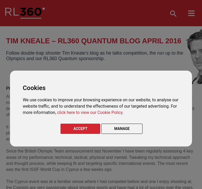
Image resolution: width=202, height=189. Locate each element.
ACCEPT (80, 129)
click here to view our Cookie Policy (89, 112)
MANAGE (122, 129)
